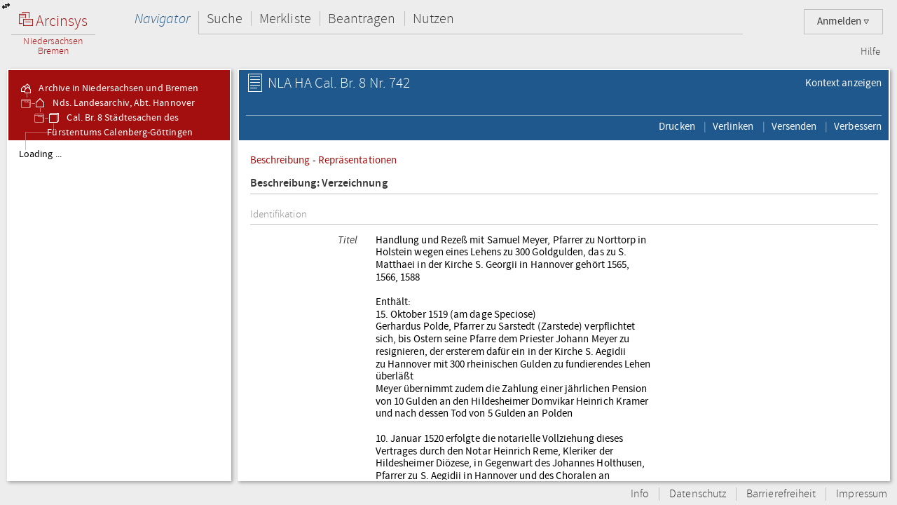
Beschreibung (280, 160)
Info (640, 494)
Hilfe (870, 52)
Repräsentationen (357, 160)
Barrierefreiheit (781, 494)
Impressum (861, 494)
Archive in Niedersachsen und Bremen (108, 88)
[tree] (119, 310)
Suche (224, 18)
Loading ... (40, 154)
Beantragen (362, 18)
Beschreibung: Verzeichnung (319, 183)
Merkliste (285, 18)
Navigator (162, 18)
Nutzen (433, 18)
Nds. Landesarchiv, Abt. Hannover (114, 103)
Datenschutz (697, 494)
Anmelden (843, 21)
